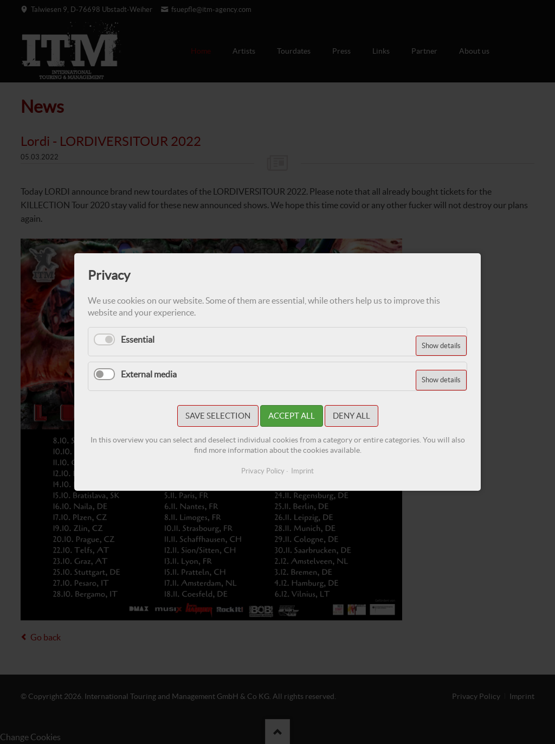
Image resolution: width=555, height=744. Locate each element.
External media (149, 374)
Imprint (302, 471)
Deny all (351, 415)
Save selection (217, 415)
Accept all (291, 415)
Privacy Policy (263, 471)
